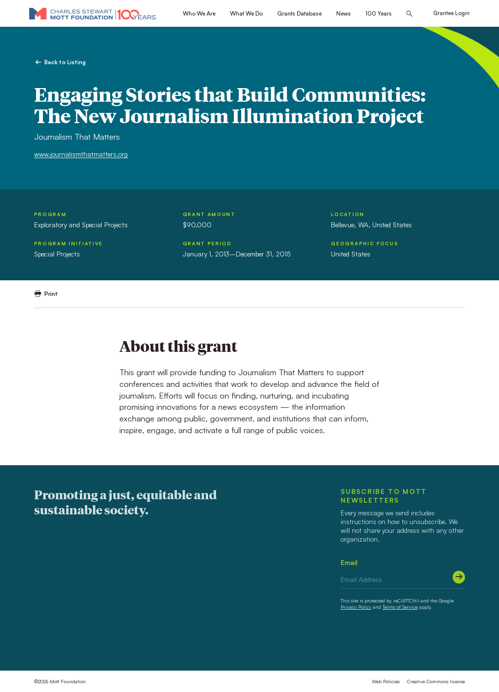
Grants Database (299, 13)
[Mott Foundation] (92, 13)
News (343, 13)
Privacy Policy (356, 607)
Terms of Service (400, 607)
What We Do (246, 13)
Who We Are (199, 13)
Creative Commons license (436, 681)
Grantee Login (451, 13)
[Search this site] (409, 14)
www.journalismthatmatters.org (81, 154)
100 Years (378, 13)
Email (349, 562)
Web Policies (386, 681)
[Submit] (459, 577)
